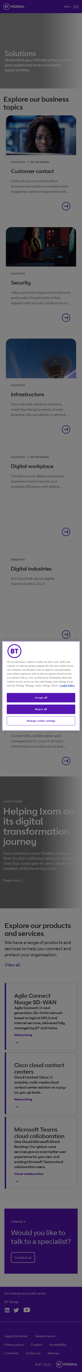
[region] (41, 686)
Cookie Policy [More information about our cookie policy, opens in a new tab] (67, 685)
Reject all (41, 709)
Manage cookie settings (41, 720)
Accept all (41, 697)
